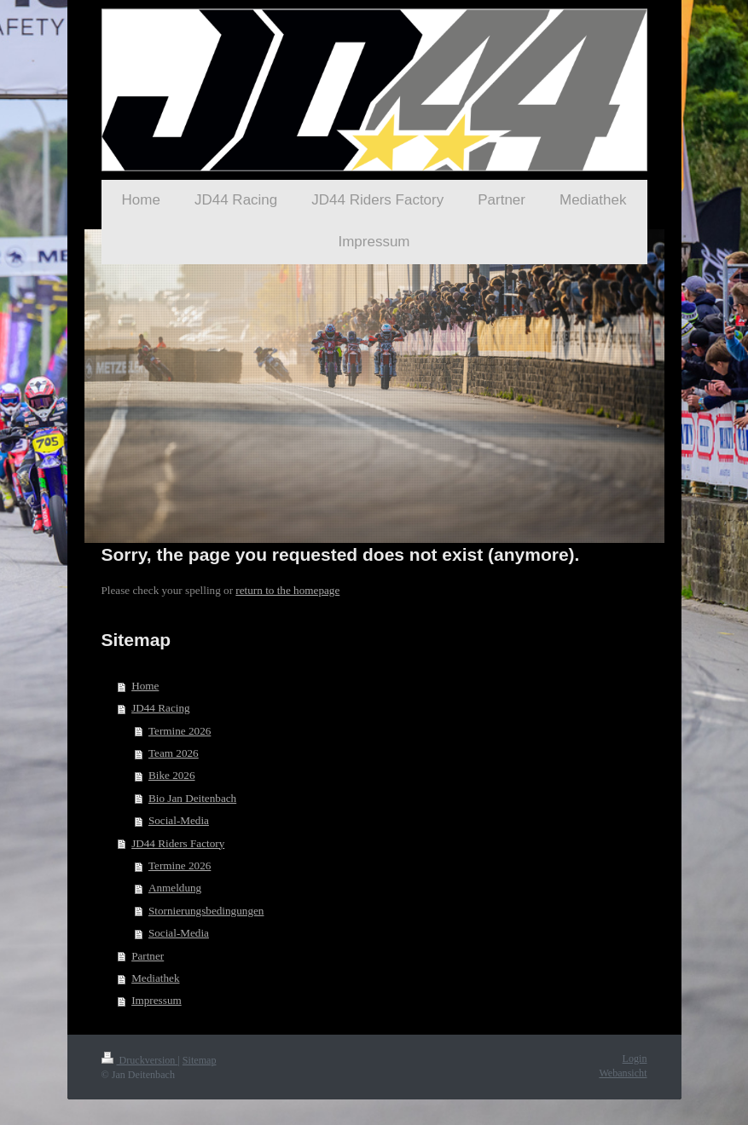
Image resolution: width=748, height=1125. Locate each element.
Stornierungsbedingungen (206, 910)
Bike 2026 (171, 775)
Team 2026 (173, 753)
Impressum (156, 1000)
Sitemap (200, 1060)
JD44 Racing (160, 707)
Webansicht (623, 1073)
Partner (147, 955)
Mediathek (155, 978)
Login (635, 1058)
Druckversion (139, 1060)
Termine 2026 (179, 730)
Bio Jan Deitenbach (192, 798)
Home (145, 685)
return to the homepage (287, 590)
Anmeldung (174, 887)
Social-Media (178, 820)
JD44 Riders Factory (177, 843)
